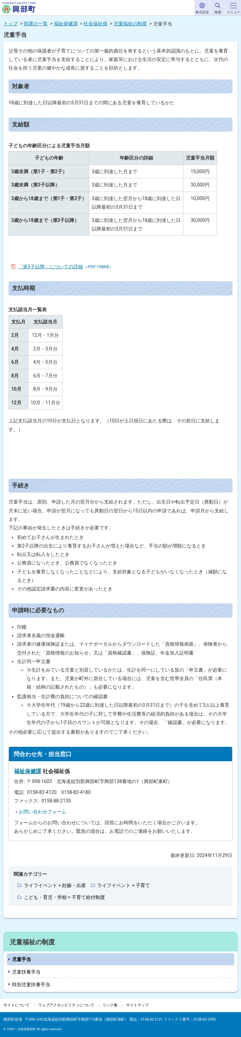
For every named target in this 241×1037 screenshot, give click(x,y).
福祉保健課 (66, 23)
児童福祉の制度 (130, 23)
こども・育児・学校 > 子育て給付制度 (64, 897)
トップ (10, 23)
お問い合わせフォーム (42, 811)
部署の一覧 (36, 23)
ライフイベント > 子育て (123, 885)
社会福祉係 (95, 23)
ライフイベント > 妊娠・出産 (55, 885)
